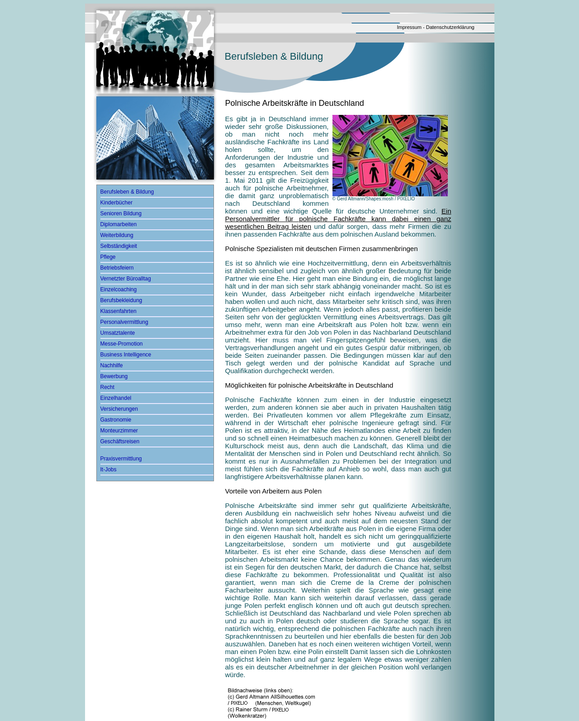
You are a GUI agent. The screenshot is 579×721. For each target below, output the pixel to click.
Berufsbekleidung (121, 300)
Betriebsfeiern (117, 268)
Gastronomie (116, 420)
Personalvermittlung (124, 322)
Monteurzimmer (119, 430)
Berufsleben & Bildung (127, 192)
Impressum (409, 27)
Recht (107, 387)
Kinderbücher (116, 202)
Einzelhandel (116, 398)
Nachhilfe (111, 365)
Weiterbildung (116, 235)
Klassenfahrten (118, 311)
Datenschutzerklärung (450, 27)
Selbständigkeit (118, 246)
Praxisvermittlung (121, 458)
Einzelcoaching (118, 289)
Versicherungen (119, 409)
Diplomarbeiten (118, 224)
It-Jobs (108, 469)
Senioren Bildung (121, 213)
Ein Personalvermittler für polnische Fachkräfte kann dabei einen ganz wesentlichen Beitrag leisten (338, 218)
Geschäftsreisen (120, 441)
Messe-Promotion (121, 344)
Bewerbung (114, 376)
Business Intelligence (126, 354)
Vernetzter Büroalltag (125, 278)
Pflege (108, 257)
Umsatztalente (117, 333)
